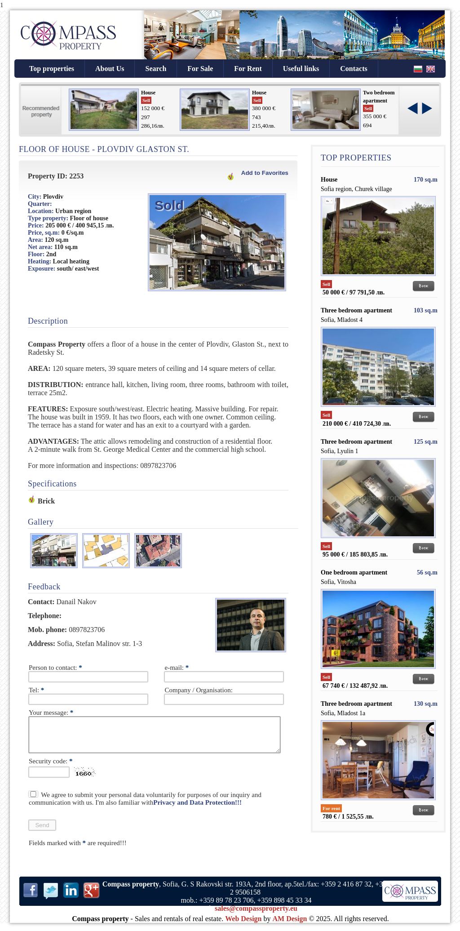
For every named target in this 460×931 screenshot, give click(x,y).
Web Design (243, 925)
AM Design (290, 925)
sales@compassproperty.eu (256, 915)
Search (155, 68)
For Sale (200, 68)
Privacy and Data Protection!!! (197, 809)
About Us (109, 68)
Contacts (353, 68)
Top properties (51, 68)
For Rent (247, 68)
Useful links (301, 68)
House (148, 92)
